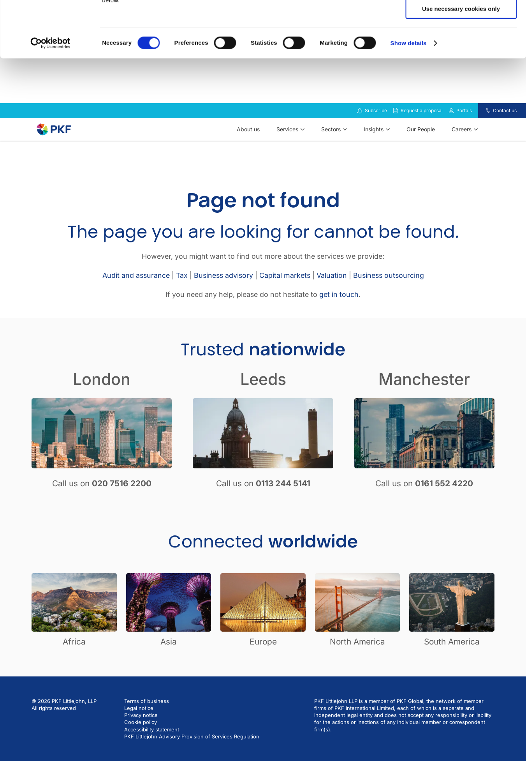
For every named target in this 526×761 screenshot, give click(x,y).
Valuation (332, 287)
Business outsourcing (388, 287)
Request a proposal (422, 122)
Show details (409, 99)
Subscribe (376, 122)
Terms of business (146, 712)
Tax (182, 287)
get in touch (339, 306)
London (101, 390)
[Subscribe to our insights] (359, 122)
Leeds (263, 390)
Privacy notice (141, 726)
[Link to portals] (451, 122)
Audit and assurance (136, 287)
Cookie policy (140, 733)
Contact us (505, 122)
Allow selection (461, 42)
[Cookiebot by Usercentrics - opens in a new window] (50, 99)
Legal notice (138, 719)
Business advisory (223, 287)
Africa (74, 653)
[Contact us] (483, 122)
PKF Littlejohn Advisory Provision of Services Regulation (191, 748)
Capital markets (284, 287)
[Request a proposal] (395, 122)
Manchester (424, 390)
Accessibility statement (151, 741)
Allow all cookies (461, 19)
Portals (464, 122)
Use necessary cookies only (461, 65)
